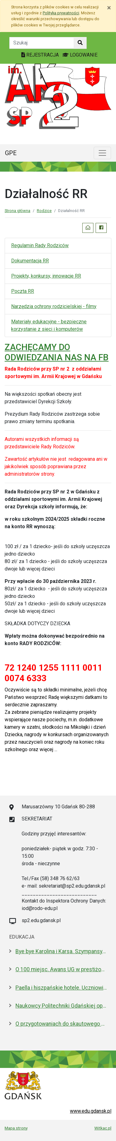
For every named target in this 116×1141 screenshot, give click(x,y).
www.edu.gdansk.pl (90, 1111)
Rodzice (44, 210)
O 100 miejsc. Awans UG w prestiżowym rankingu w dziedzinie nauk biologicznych (61, 969)
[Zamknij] (109, 8)
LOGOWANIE (79, 55)
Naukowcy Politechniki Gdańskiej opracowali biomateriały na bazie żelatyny (61, 1006)
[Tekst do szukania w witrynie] (41, 43)
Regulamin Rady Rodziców (40, 245)
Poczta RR (22, 291)
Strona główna (17, 210)
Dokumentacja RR (30, 261)
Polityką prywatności (61, 13)
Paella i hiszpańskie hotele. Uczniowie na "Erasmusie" (61, 988)
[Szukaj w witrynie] (80, 43)
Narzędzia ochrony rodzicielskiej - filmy (54, 306)
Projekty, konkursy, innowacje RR (46, 276)
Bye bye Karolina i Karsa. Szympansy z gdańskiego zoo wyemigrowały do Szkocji (61, 951)
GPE (11, 153)
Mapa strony (16, 1127)
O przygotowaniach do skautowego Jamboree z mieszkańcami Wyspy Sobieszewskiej (61, 1024)
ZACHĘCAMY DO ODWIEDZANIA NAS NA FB (57, 352)
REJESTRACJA (40, 55)
